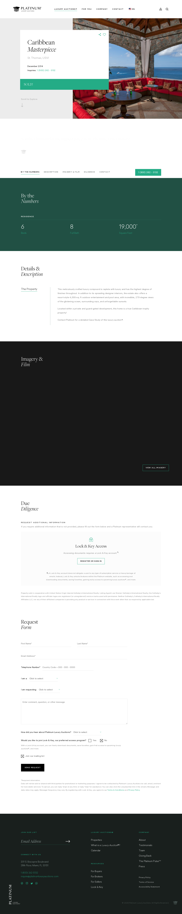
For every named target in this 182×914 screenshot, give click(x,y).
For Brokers (97, 877)
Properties (96, 840)
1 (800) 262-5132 (29, 873)
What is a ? (105, 845)
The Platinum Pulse (150, 861)
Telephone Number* (30, 667)
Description (51, 172)
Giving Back (145, 856)
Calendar (95, 851)
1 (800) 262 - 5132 (46, 70)
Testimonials (145, 845)
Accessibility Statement (149, 887)
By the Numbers (30, 172)
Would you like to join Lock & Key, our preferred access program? (53, 740)
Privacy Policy (134, 790)
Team (142, 851)
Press (142, 867)
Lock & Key (97, 887)
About (142, 840)
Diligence (89, 172)
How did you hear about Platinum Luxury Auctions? (46, 732)
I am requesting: (29, 689)
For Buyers (96, 871)
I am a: (24, 678)
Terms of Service (146, 882)
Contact (104, 172)
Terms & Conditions (115, 790)
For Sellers (96, 882)
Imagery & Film (71, 172)
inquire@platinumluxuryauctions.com (39, 877)
